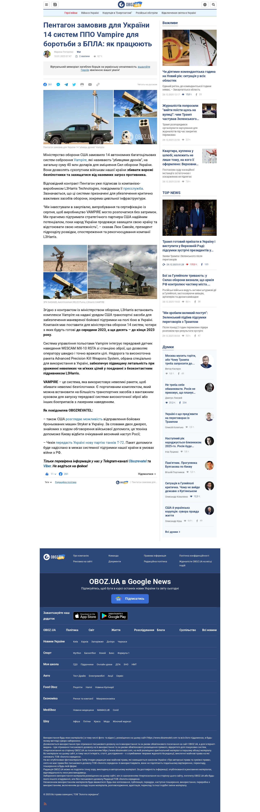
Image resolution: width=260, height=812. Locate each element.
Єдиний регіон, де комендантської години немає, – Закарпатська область (186, 88)
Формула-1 (123, 653)
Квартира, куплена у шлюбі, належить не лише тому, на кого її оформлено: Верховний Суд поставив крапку (180, 157)
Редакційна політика (65, 482)
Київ (75, 641)
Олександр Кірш (173, 521)
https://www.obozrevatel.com (162, 737)
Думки (168, 347)
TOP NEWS (171, 193)
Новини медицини (83, 710)
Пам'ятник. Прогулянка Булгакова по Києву (181, 465)
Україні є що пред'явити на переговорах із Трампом (181, 417)
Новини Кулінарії (104, 687)
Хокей (102, 653)
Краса (97, 721)
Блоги (161, 630)
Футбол (77, 653)
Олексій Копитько (174, 427)
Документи (115, 561)
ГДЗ (75, 664)
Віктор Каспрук (173, 369)
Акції (110, 675)
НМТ (134, 664)
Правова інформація (155, 555)
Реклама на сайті (82, 561)
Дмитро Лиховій (173, 398)
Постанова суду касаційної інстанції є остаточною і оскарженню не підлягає (178, 173)
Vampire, (80, 160)
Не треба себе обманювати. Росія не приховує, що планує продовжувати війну (180, 389)
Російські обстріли (147, 12)
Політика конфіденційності (194, 555)
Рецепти (78, 687)
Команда (113, 555)
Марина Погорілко (63, 52)
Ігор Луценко (171, 452)
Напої (89, 687)
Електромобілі (97, 675)
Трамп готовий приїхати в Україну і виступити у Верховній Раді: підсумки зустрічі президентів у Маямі (188, 246)
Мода (107, 721)
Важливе (170, 23)
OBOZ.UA (193, 744)
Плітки (87, 721)
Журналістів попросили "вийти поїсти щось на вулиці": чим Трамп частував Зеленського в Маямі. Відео (180, 112)
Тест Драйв (79, 675)
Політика (72, 630)
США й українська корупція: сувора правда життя (182, 511)
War (79, 52)
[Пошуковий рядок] (213, 4)
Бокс (111, 653)
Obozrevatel (137, 461)
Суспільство (187, 630)
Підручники (87, 664)
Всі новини (209, 630)
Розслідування (144, 630)
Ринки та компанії (83, 698)
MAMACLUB (103, 710)
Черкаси (122, 641)
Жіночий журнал (122, 721)
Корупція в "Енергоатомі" (117, 12)
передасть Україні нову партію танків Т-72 (90, 442)
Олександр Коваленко (176, 496)
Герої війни (70, 12)
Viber (47, 466)
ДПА (118, 664)
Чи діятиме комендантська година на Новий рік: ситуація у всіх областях (189, 76)
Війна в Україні (90, 12)
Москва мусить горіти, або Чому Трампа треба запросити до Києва (180, 360)
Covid (115, 710)
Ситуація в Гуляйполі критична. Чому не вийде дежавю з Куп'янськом (182, 487)
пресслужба (133, 188)
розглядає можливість (84, 419)
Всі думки (171, 531)
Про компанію (81, 555)
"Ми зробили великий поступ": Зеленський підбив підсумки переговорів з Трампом (185, 317)
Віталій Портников (174, 472)
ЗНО (126, 664)
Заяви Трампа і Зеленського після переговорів (182, 258)
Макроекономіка (105, 698)
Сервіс (119, 675)
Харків (84, 641)
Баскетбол (90, 653)
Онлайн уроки (104, 664)
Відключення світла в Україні (179, 12)
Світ (91, 630)
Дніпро (110, 641)
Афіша (76, 721)
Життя (115, 630)
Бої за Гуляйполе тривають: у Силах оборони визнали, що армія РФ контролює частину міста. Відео (188, 280)
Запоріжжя (97, 641)
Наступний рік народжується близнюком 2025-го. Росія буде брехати (183, 442)
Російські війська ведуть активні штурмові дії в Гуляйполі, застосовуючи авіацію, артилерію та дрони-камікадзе (189, 293)
